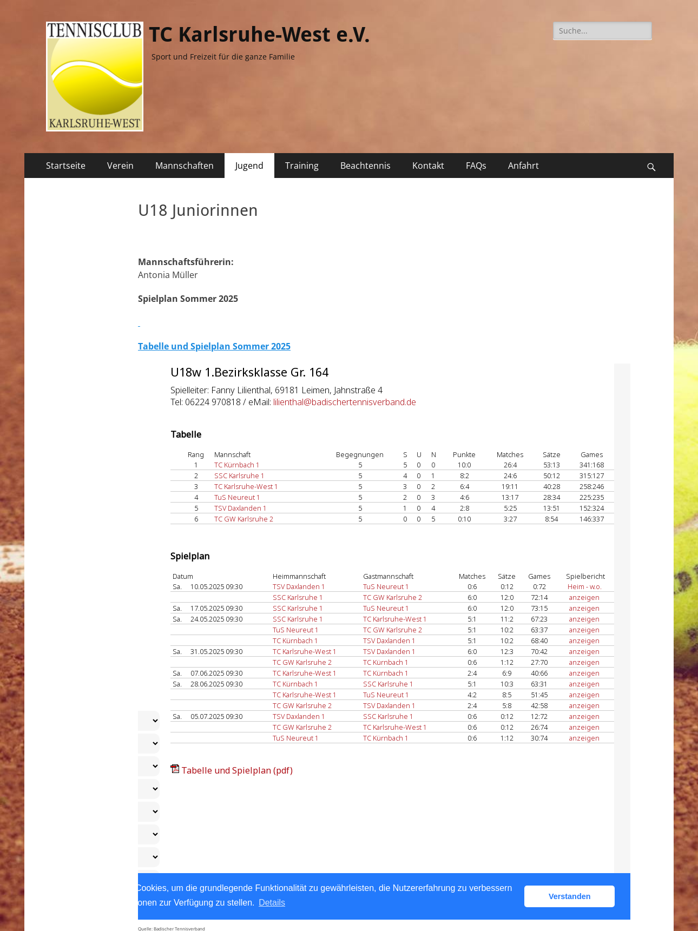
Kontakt (428, 165)
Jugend (249, 165)
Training (302, 165)
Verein (120, 165)
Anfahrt (523, 165)
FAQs (476, 165)
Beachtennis (365, 165)
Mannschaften (184, 165)
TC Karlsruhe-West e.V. (259, 35)
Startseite (65, 165)
